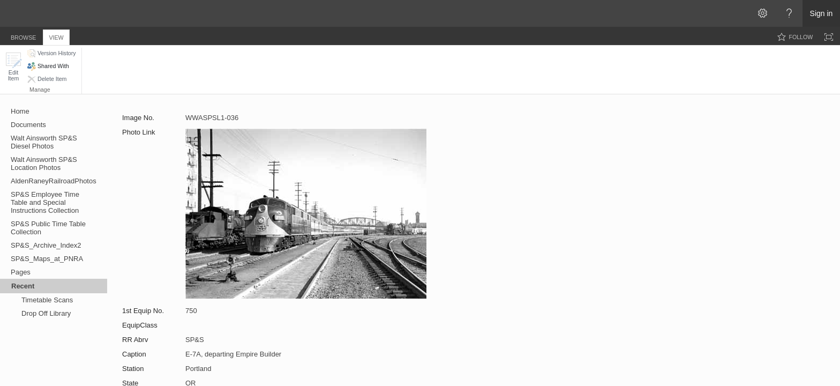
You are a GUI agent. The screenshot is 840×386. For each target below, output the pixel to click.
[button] (13, 66)
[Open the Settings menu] (762, 13)
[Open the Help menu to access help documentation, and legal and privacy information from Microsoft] (789, 13)
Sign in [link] (821, 13)
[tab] (23, 35)
